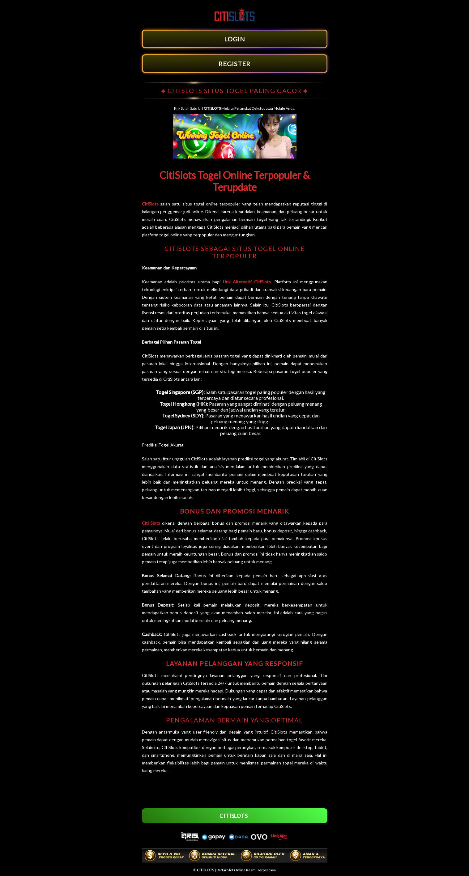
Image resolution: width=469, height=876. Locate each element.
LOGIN (234, 39)
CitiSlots (150, 203)
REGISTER (234, 63)
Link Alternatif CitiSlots (247, 281)
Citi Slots (151, 523)
